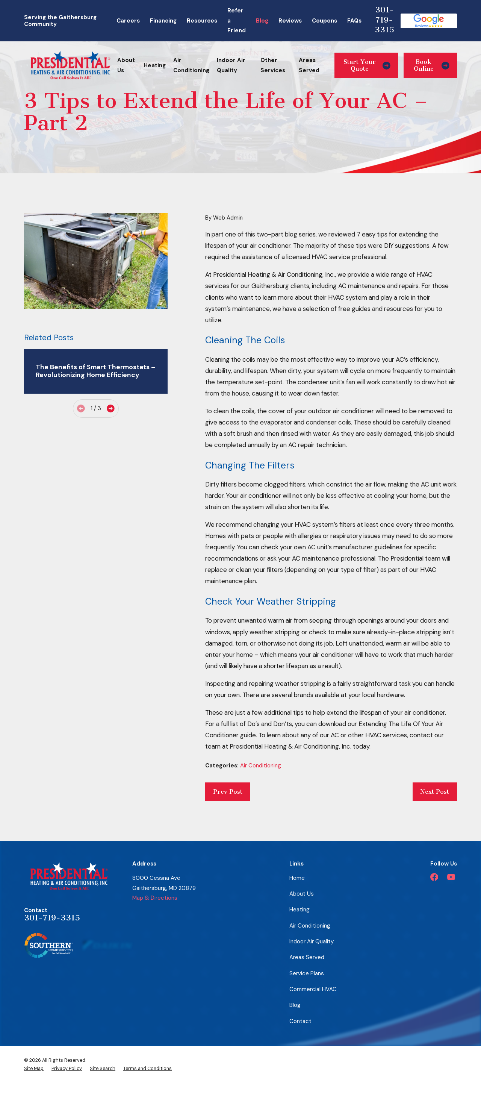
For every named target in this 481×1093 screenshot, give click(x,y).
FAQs (354, 20)
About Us (301, 893)
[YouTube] (451, 877)
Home (297, 878)
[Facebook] (434, 877)
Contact (300, 1021)
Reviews (290, 20)
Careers (128, 20)
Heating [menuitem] (155, 65)
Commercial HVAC (313, 989)
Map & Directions (154, 898)
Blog (262, 20)
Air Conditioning (260, 765)
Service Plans (306, 973)
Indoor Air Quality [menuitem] (231, 65)
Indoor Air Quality (311, 941)
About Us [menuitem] (126, 65)
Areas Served (306, 957)
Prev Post (227, 791)
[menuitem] (34, 1068)
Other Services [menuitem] (272, 65)
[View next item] (111, 408)
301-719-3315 (384, 19)
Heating (299, 909)
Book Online (431, 65)
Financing (163, 20)
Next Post (434, 791)
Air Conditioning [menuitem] (191, 65)
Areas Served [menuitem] (309, 65)
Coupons (324, 20)
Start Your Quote (366, 65)
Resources (202, 20)
